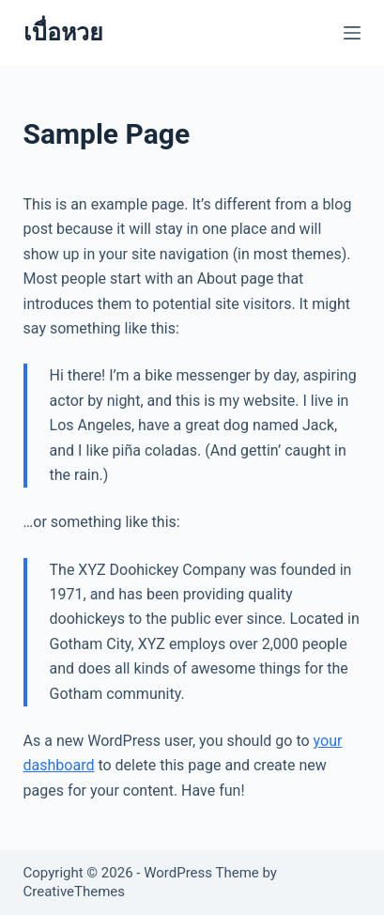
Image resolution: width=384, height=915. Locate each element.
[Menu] (352, 32)
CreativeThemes (74, 891)
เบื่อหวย (63, 32)
